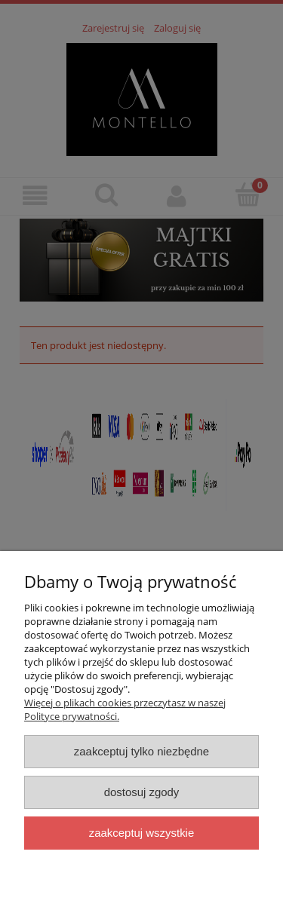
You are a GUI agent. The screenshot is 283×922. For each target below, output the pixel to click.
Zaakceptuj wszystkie (141, 832)
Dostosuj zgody (142, 792)
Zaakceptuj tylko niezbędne (141, 751)
